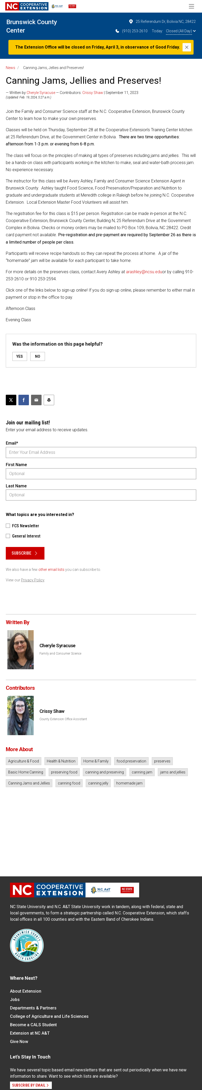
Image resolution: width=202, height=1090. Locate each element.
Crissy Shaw (92, 93)
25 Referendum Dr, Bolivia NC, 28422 (162, 21)
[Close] (187, 47)
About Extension (25, 991)
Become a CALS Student (33, 1024)
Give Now (19, 1041)
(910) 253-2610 (131, 31)
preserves (162, 761)
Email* (12, 443)
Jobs (15, 999)
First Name (16, 464)
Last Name (16, 485)
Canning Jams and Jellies (29, 783)
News (10, 68)
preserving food (64, 772)
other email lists (51, 569)
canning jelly (98, 783)
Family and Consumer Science (60, 653)
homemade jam (129, 783)
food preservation (131, 761)
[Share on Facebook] (23, 400)
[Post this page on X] (11, 400)
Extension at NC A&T (30, 1033)
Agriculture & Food (23, 761)
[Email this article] (36, 400)
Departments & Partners (33, 1007)
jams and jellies (172, 772)
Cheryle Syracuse (41, 93)
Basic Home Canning (25, 772)
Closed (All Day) (181, 31)
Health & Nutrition (61, 761)
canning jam (142, 772)
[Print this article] (49, 400)
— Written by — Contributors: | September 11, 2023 (72, 93)
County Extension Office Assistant (63, 719)
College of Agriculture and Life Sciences (49, 1016)
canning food (69, 783)
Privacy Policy (32, 580)
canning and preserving (104, 772)
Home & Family (96, 761)
